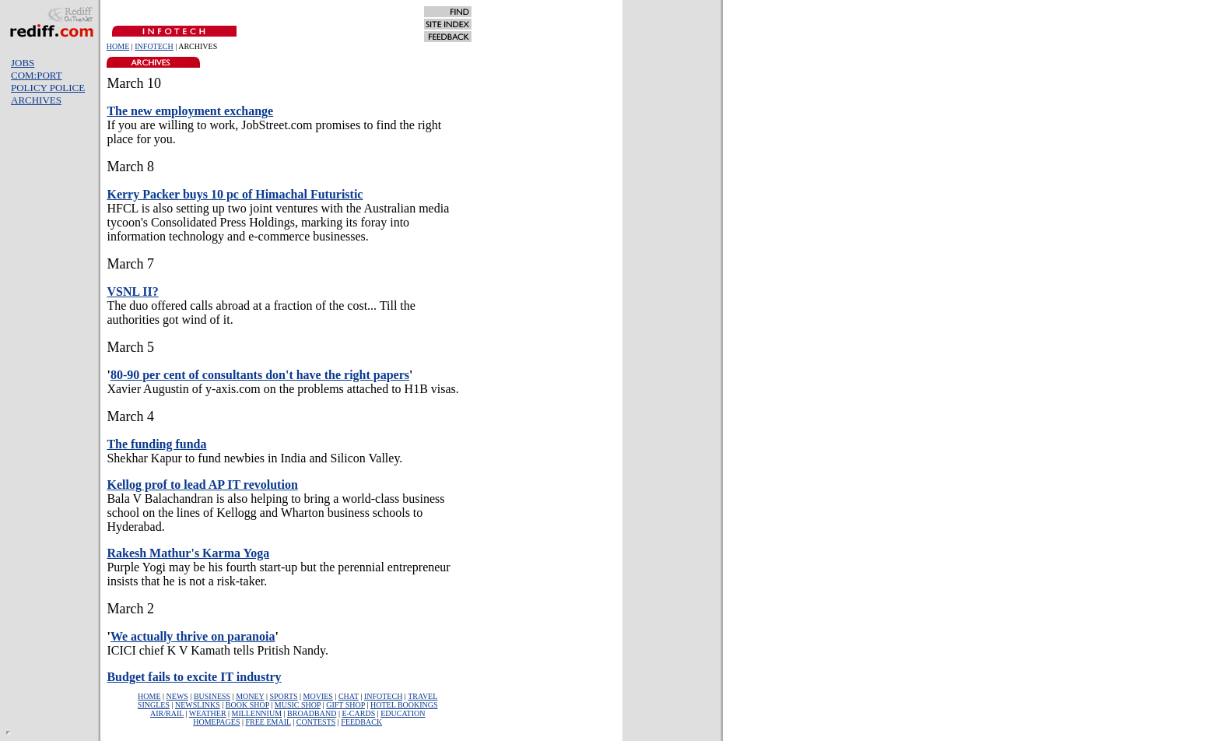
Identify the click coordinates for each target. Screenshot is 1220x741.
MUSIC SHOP (298, 705)
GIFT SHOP (345, 705)
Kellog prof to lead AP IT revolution (202, 484)
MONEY (250, 696)
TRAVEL (422, 696)
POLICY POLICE (48, 87)
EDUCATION (402, 713)
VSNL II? (132, 291)
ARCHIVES (36, 100)
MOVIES (318, 696)
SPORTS (283, 696)
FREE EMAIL (268, 722)
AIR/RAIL (167, 713)
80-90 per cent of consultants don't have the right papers (259, 374)
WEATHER (207, 713)
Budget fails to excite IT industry (194, 676)
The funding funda (156, 444)
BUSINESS (212, 696)
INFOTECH (154, 46)
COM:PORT (36, 75)
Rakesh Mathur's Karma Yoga (188, 553)
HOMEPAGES (216, 722)
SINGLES (154, 705)
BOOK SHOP (247, 705)
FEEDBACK (361, 722)
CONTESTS (316, 722)
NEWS (177, 696)
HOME (118, 46)
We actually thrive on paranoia (192, 636)
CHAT (348, 696)
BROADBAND (311, 713)
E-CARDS (358, 713)
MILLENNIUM (257, 713)
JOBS (22, 62)
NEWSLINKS (197, 705)
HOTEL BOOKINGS (404, 705)
